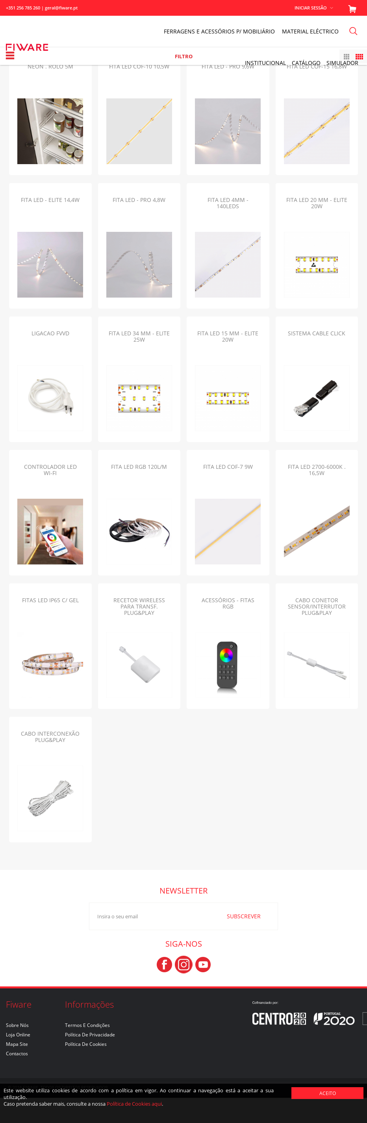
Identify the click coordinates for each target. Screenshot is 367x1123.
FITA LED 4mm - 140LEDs (228, 228)
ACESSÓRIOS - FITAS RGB (228, 628)
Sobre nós (17, 1050)
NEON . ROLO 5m (50, 91)
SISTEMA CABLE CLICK (316, 358)
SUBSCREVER (235, 941)
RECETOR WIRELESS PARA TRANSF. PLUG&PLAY (139, 632)
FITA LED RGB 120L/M (139, 492)
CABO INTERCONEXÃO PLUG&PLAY (50, 762)
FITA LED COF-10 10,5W (139, 91)
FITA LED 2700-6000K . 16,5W (317, 495)
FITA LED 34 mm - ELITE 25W (139, 361)
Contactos (17, 1078)
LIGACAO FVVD (50, 358)
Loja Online (18, 1059)
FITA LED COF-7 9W (228, 492)
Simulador (342, 63)
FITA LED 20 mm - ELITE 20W (316, 228)
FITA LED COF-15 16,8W (317, 91)
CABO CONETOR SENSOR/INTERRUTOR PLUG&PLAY (317, 632)
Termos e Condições (87, 1050)
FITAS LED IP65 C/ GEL (50, 625)
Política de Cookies (86, 1069)
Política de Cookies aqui (134, 1103)
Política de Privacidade (90, 1059)
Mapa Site (17, 1069)
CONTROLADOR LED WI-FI (50, 495)
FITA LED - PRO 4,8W (139, 225)
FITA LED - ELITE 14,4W (50, 225)
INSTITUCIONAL (265, 63)
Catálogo (306, 63)
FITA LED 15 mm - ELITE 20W (227, 361)
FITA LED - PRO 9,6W (228, 91)
